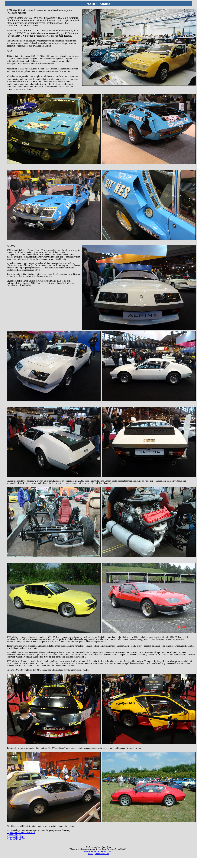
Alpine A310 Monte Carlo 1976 (21, 832)
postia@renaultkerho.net (98, 853)
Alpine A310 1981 (15, 837)
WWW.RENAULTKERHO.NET (98, 851)
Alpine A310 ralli (14, 835)
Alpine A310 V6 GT (16, 839)
